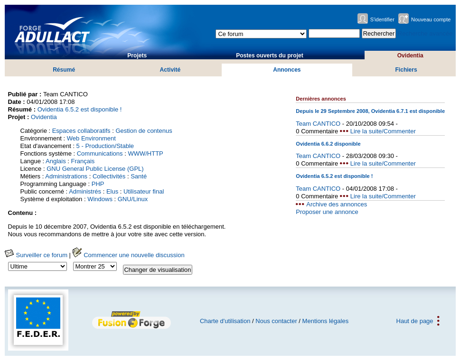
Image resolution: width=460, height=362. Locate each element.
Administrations (66, 176)
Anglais (56, 161)
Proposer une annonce (327, 211)
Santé (139, 176)
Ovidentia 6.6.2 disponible (328, 144)
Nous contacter (276, 321)
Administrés (85, 191)
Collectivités (109, 176)
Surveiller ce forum (36, 255)
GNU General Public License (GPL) (95, 168)
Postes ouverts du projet (269, 55)
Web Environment (91, 138)
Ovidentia (410, 55)
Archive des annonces (336, 204)
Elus (112, 191)
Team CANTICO (318, 123)
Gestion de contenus (143, 130)
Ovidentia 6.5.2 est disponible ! (80, 109)
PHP (98, 183)
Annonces (286, 69)
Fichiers (406, 69)
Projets (137, 55)
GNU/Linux (133, 199)
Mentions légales (325, 321)
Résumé (64, 69)
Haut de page (414, 321)
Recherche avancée (425, 33)
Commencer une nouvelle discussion (129, 255)
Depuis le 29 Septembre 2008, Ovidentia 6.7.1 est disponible (370, 111)
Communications (100, 153)
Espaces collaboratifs (81, 130)
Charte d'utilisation (225, 321)
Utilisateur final (143, 191)
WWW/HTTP (145, 153)
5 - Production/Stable (105, 145)
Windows (100, 199)
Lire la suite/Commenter (383, 131)
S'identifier (382, 19)
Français (82, 161)
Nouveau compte (431, 19)
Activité (170, 69)
